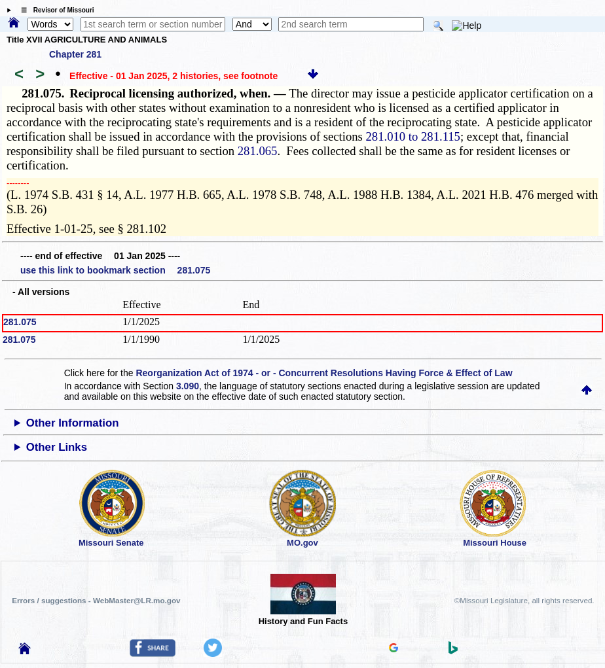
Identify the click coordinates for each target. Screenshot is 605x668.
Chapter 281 (75, 54)
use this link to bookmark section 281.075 (115, 270)
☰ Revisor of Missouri (54, 10)
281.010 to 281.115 (413, 136)
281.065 (258, 151)
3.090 (187, 386)
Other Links (56, 447)
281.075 (20, 322)
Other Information (72, 423)
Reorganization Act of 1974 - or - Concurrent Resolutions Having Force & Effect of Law (324, 373)
